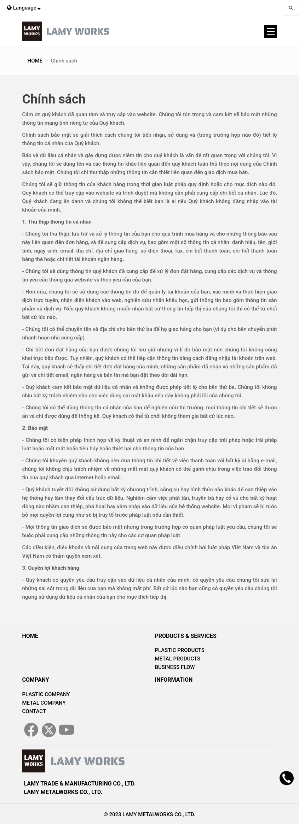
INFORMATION (174, 679)
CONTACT (34, 711)
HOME (35, 61)
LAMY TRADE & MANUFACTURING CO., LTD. (80, 783)
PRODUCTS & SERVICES (186, 636)
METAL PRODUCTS (178, 659)
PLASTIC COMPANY (46, 694)
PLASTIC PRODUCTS (180, 650)
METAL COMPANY (44, 703)
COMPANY (35, 679)
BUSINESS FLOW (175, 667)
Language (24, 8)
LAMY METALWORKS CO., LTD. (63, 792)
